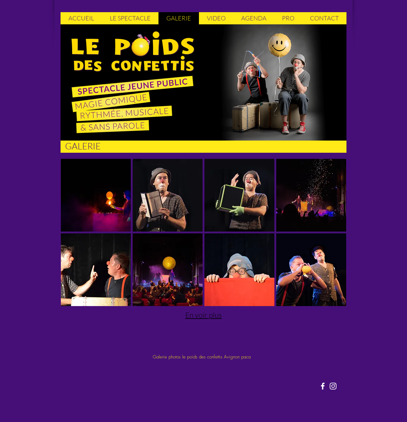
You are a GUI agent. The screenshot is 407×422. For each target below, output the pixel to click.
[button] (96, 195)
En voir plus (203, 314)
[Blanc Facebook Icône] (322, 386)
